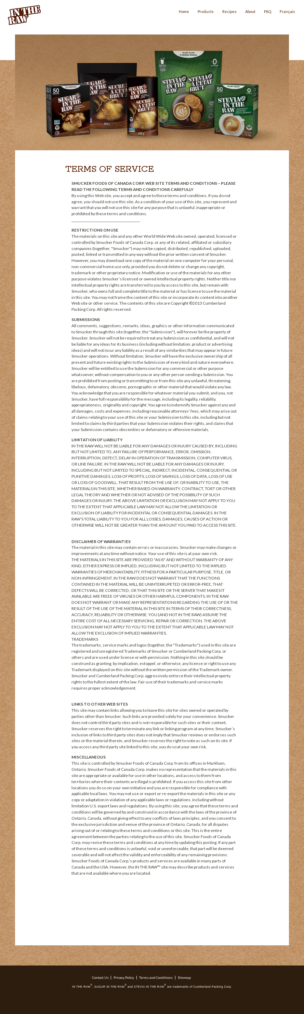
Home (184, 11)
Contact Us (100, 977)
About (250, 11)
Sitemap (184, 977)
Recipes (229, 11)
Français (287, 11)
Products (206, 11)
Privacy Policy (124, 977)
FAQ (267, 11)
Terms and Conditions (156, 977)
